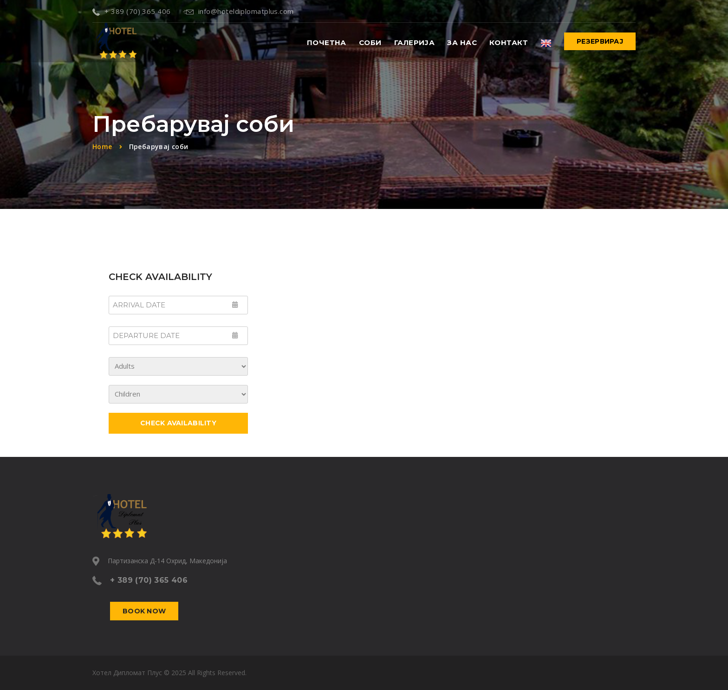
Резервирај (600, 41)
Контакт (508, 42)
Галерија (414, 42)
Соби (370, 42)
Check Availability (178, 423)
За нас (462, 42)
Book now (144, 611)
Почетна (326, 42)
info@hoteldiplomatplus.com (238, 11)
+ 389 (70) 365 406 (131, 11)
